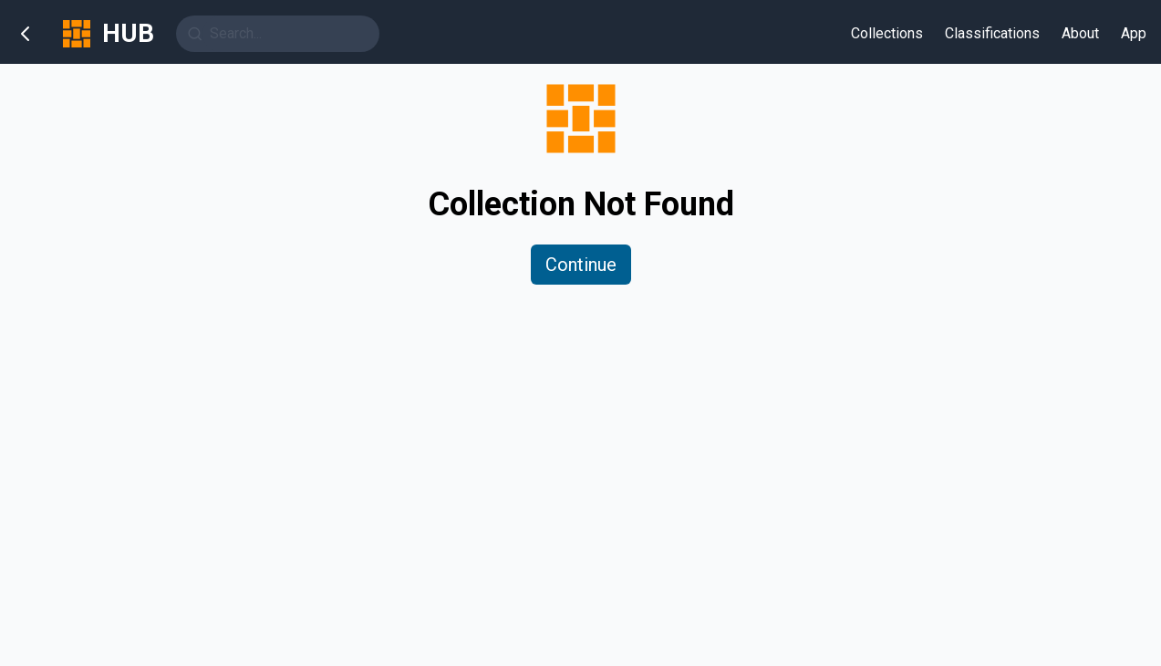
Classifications (992, 33)
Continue (581, 265)
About (1080, 33)
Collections (887, 33)
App (1133, 33)
